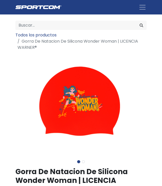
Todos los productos (36, 35)
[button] (25, 104)
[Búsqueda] (141, 25)
